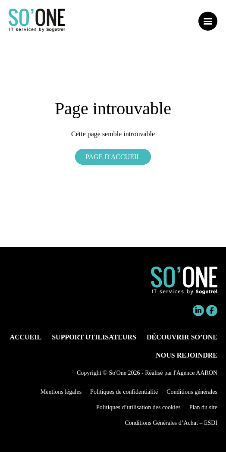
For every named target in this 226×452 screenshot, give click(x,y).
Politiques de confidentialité (124, 392)
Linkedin (198, 310)
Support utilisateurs (94, 337)
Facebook (212, 310)
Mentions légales (61, 392)
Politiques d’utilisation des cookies (138, 407)
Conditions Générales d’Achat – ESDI (171, 423)
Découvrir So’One (182, 337)
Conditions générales (191, 392)
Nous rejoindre (186, 355)
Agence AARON (196, 373)
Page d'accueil (113, 156)
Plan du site (203, 407)
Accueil (25, 337)
